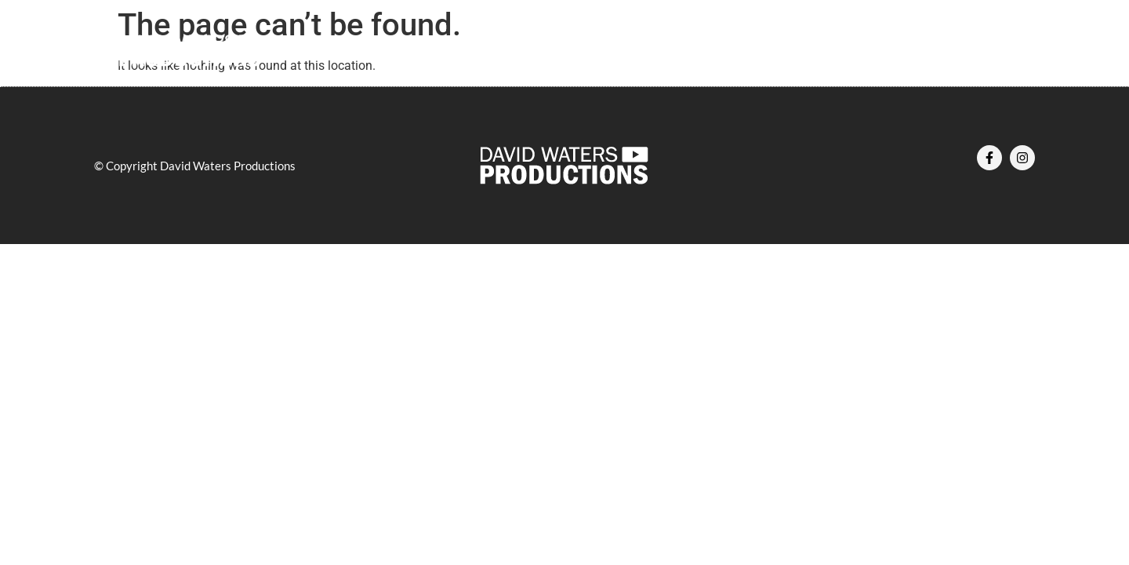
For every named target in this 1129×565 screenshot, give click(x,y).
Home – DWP (387, 51)
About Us (492, 51)
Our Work (585, 51)
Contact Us (770, 51)
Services (676, 51)
